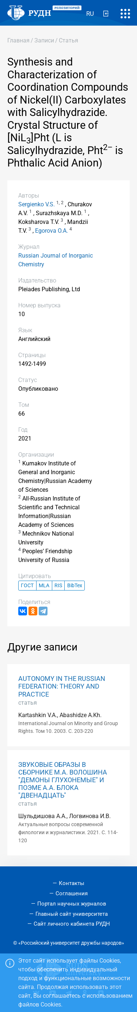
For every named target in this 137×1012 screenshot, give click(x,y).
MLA (44, 585)
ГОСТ (27, 585)
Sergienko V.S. (36, 204)
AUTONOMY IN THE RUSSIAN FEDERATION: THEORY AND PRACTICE (61, 686)
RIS (58, 585)
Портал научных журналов (71, 903)
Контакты (71, 883)
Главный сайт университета (71, 914)
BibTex (74, 585)
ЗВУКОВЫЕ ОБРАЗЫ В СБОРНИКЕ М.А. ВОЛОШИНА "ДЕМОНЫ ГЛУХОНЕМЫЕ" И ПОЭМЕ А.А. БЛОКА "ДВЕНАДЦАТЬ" (62, 780)
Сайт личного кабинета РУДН (72, 924)
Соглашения (72, 893)
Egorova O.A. (51, 230)
